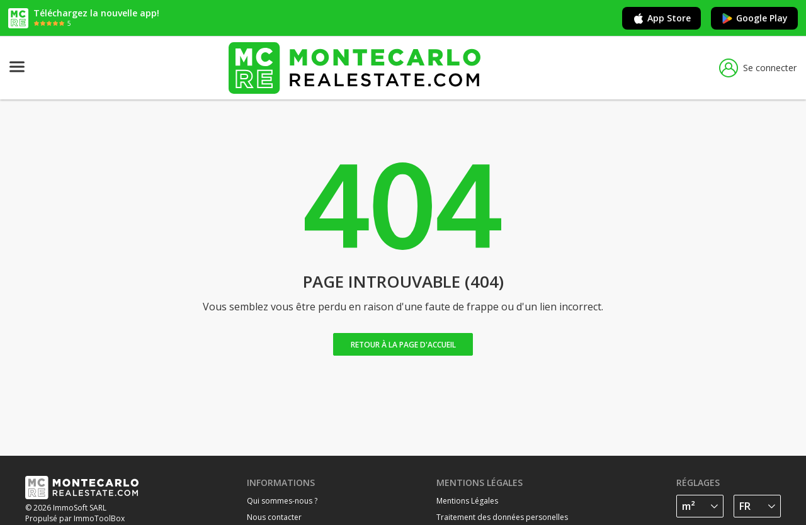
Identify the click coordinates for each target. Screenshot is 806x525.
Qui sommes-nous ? (282, 500)
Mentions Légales (467, 500)
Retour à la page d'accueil (403, 344)
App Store (661, 18)
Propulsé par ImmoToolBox (75, 518)
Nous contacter (274, 517)
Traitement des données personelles (502, 517)
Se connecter (758, 68)
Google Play (754, 18)
